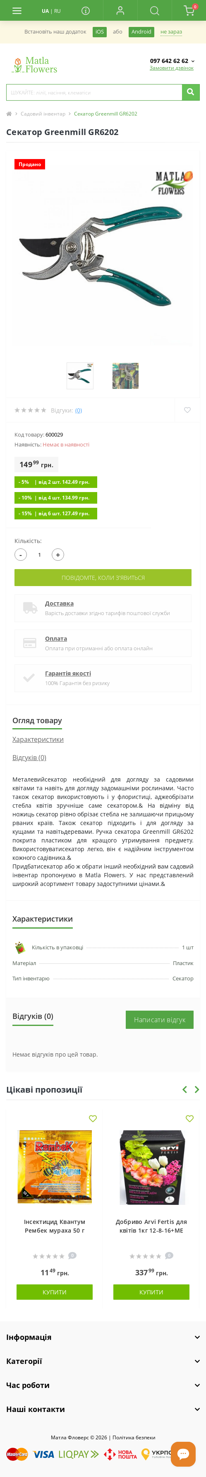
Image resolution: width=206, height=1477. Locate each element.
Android (141, 31)
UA (45, 10)
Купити (55, 1292)
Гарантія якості (68, 673)
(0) (78, 410)
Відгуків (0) (29, 757)
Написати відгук (160, 1019)
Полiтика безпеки (134, 1437)
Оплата (56, 638)
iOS (100, 31)
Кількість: (28, 541)
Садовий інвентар (43, 113)
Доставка (59, 603)
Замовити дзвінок (172, 67)
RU (57, 10)
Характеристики (38, 739)
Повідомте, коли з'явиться (103, 578)
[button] (120, 10)
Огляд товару (37, 720)
